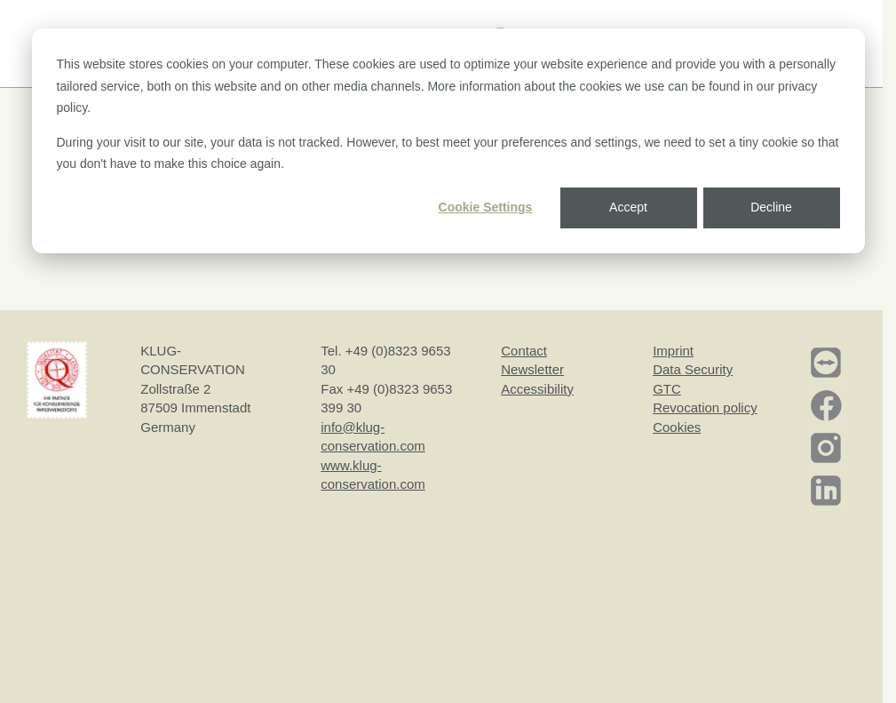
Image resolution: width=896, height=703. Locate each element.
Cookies (677, 427)
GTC (667, 388)
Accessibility (537, 388)
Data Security (693, 369)
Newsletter (532, 369)
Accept (628, 207)
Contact (524, 350)
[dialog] (448, 140)
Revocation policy (705, 407)
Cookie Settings (486, 207)
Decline (771, 207)
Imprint (673, 350)
